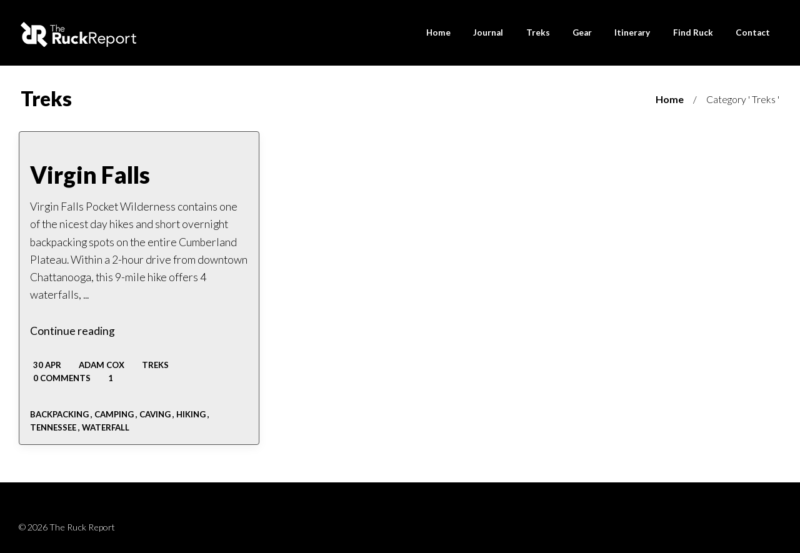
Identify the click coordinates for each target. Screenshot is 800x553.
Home (670, 99)
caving (155, 414)
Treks (155, 365)
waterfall (105, 427)
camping (114, 414)
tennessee (53, 427)
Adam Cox (101, 365)
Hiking (191, 414)
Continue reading (72, 330)
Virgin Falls (90, 175)
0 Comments (61, 378)
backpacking (59, 414)
